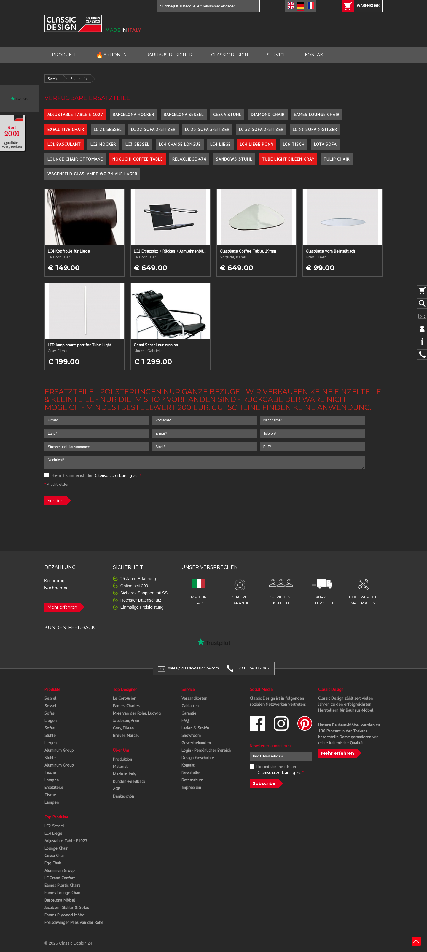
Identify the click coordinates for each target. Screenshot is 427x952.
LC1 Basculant (64, 144)
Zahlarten (190, 705)
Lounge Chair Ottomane (75, 159)
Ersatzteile (79, 78)
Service (54, 78)
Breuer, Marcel (126, 735)
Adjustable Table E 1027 (75, 114)
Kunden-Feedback (129, 781)
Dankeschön (123, 796)
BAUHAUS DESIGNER (169, 55)
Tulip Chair (337, 159)
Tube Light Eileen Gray (288, 159)
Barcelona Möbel (59, 900)
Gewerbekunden (196, 742)
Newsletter (191, 772)
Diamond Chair (268, 114)
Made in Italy (124, 774)
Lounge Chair (56, 848)
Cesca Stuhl (227, 114)
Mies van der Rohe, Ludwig (137, 713)
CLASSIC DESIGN (229, 55)
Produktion (122, 759)
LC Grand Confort (59, 877)
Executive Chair (65, 129)
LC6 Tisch (294, 144)
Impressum (191, 787)
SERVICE (276, 55)
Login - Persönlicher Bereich (206, 750)
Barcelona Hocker (133, 114)
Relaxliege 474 (189, 159)
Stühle (50, 735)
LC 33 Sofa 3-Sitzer (315, 129)
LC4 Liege (220, 144)
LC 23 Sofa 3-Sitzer (207, 129)
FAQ (185, 720)
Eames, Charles (126, 705)
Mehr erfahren (62, 607)
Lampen (51, 780)
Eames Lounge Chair (317, 114)
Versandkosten (194, 698)
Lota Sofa (325, 144)
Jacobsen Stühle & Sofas (66, 907)
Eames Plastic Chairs (62, 885)
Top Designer (125, 689)
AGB (116, 788)
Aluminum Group (59, 750)
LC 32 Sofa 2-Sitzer (261, 129)
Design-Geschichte (197, 757)
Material (120, 766)
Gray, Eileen (123, 728)
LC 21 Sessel (108, 129)
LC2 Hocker (103, 144)
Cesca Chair (54, 855)
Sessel (50, 698)
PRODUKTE (64, 55)
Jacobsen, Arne (126, 720)
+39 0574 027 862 (253, 668)
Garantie (188, 713)
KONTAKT (315, 55)
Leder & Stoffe (195, 728)
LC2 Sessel (54, 826)
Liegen (50, 720)
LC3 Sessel (137, 144)
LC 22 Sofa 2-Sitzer (153, 129)
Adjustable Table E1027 (65, 840)
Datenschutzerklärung (113, 475)
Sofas (49, 713)
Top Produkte (56, 817)
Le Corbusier (124, 698)
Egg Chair (52, 863)
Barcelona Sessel (184, 114)
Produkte (52, 689)
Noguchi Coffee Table (137, 159)
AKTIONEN (111, 55)
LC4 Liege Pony (256, 144)
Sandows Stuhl (234, 159)
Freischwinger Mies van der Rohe (73, 922)
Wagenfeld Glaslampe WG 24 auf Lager (92, 174)
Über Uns (121, 750)
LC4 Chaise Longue (180, 144)
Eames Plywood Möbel (65, 915)
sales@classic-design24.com (193, 668)
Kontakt (187, 765)
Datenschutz (192, 780)
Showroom (191, 735)
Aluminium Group (59, 870)
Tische (50, 772)
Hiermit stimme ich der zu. (92, 475)
